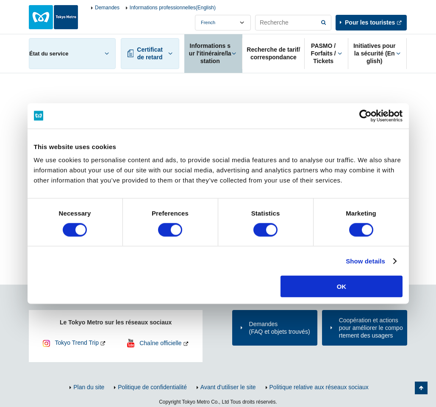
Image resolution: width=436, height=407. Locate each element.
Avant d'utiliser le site (228, 387)
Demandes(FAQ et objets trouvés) (279, 328)
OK (342, 286)
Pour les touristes (370, 22)
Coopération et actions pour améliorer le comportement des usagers (371, 328)
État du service (48, 53)
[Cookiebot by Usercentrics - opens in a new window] (365, 115)
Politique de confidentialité (152, 387)
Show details (365, 260)
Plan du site (88, 387)
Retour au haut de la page (421, 388)
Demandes (107, 8)
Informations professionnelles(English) (173, 8)
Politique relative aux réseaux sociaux (319, 387)
